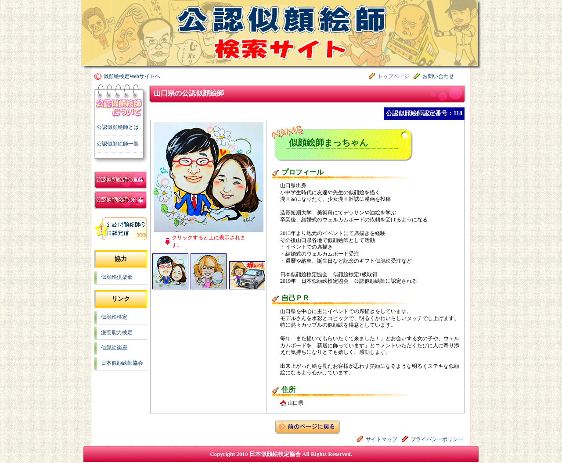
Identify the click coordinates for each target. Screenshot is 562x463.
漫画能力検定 (117, 332)
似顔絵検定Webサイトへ (131, 76)
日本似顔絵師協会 (122, 363)
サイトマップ (381, 439)
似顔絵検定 (114, 317)
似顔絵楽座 (114, 348)
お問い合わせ (438, 76)
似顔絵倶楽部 (117, 277)
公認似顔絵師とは (118, 127)
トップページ (393, 76)
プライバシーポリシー (437, 439)
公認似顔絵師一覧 (118, 144)
